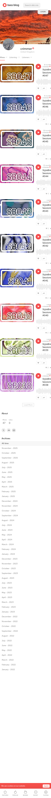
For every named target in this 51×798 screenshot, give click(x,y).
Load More (28, 405)
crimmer (26, 49)
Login (43, 12)
